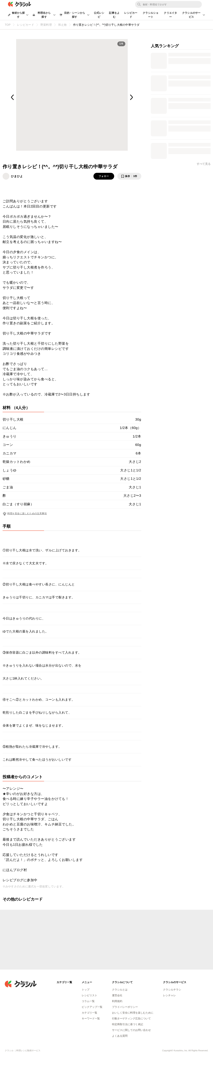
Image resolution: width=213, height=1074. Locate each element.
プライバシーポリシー (125, 1006)
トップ (85, 989)
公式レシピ (99, 14)
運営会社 (117, 995)
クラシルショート (150, 14)
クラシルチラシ (172, 989)
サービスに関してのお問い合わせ (131, 1030)
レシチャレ (169, 995)
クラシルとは (120, 989)
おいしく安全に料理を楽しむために (132, 1012)
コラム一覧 (88, 1001)
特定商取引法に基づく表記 (127, 1024)
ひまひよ (17, 176)
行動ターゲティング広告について (131, 1018)
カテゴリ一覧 (89, 1012)
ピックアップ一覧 (92, 1006)
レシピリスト (89, 995)
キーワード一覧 (91, 1018)
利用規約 (117, 1001)
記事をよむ (114, 14)
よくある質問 (120, 1035)
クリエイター (170, 14)
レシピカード (130, 14)
